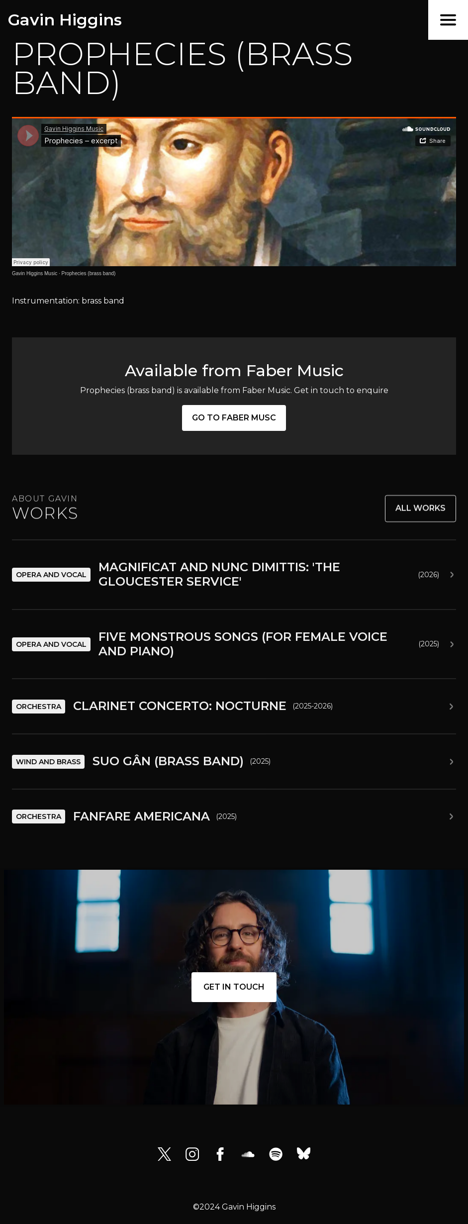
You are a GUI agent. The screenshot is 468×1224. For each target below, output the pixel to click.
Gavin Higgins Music (34, 273)
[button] (448, 20)
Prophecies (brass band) (89, 273)
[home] (61, 20)
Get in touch (234, 987)
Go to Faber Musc (234, 417)
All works (420, 514)
